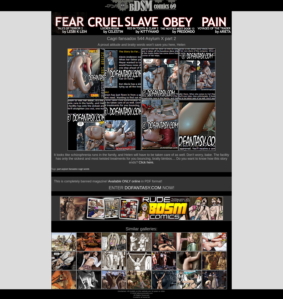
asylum (64, 169)
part (59, 169)
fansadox (73, 169)
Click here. (146, 162)
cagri (80, 169)
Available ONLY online (124, 181)
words (86, 169)
